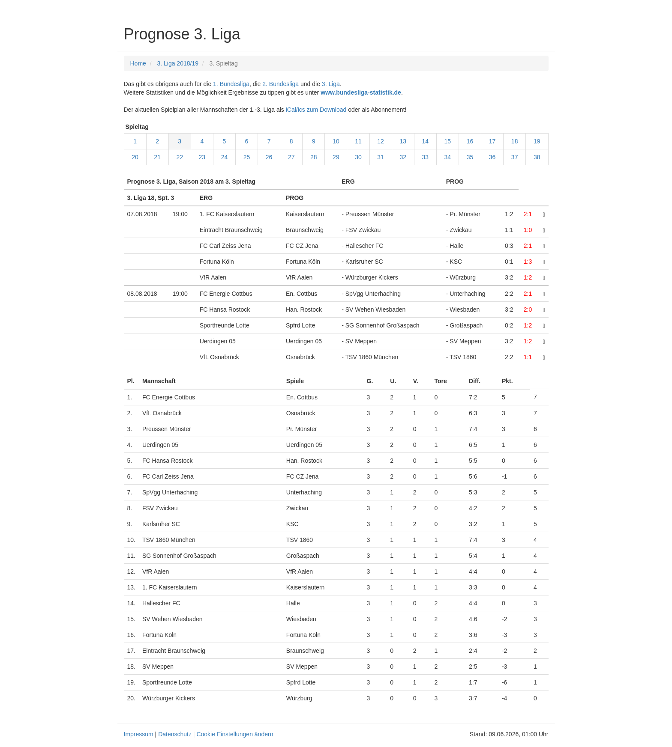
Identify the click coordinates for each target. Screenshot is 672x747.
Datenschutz (175, 734)
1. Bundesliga (231, 83)
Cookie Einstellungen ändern (234, 734)
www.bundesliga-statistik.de (361, 92)
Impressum (138, 734)
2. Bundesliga (280, 83)
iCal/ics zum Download (316, 109)
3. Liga (331, 83)
